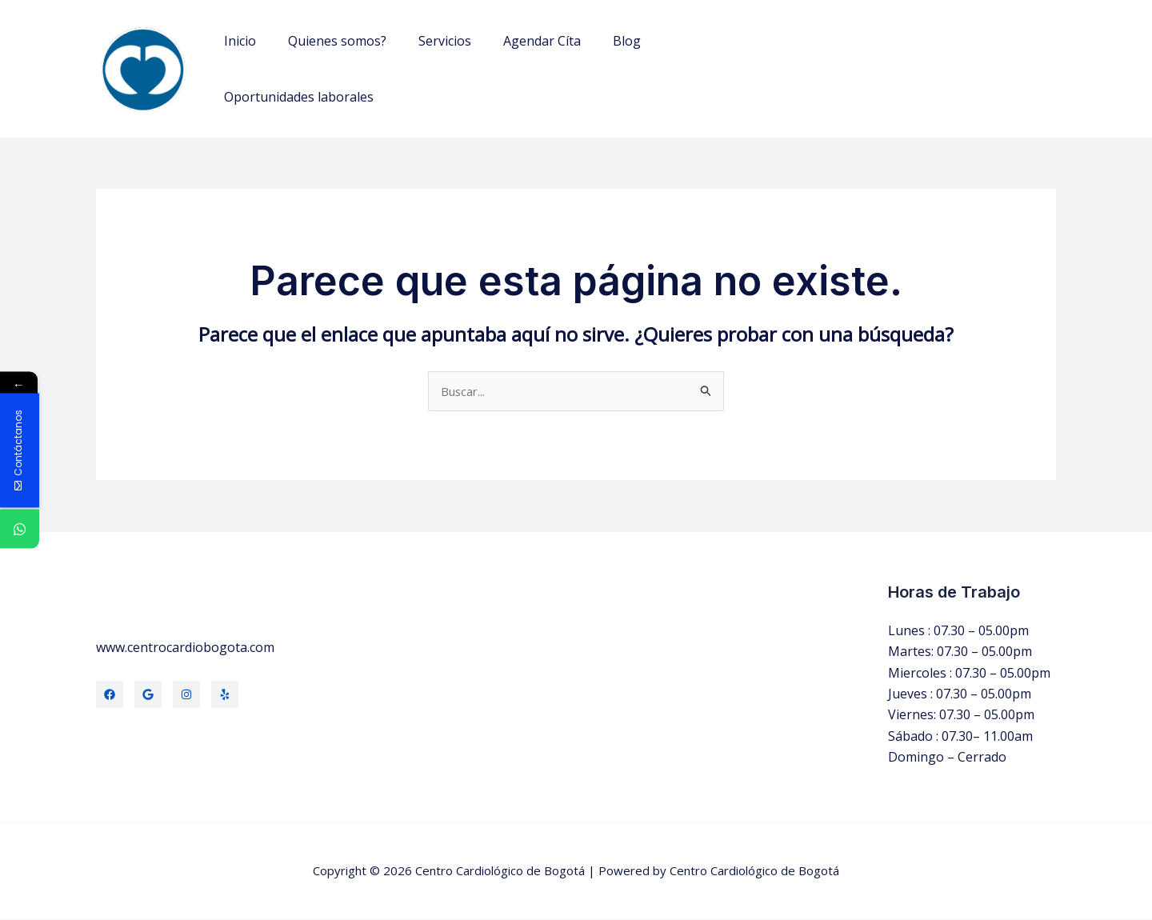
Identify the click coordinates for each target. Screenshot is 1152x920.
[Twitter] (148, 695)
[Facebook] (109, 695)
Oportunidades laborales (295, 97)
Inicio (237, 41)
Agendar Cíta (519, 41)
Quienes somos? (327, 41)
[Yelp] (224, 695)
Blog (598, 41)
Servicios (428, 41)
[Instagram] (186, 695)
